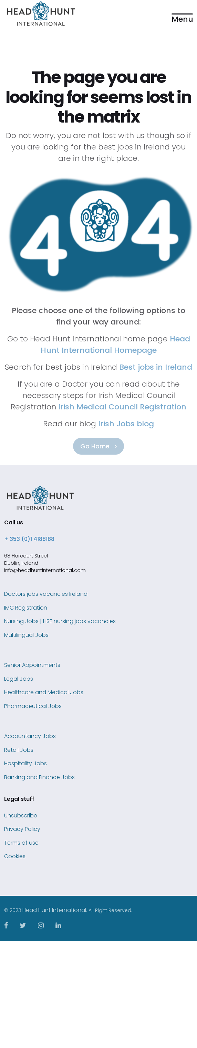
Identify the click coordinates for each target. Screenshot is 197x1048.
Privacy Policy (22, 829)
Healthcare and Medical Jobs (43, 692)
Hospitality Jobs (25, 763)
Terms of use (21, 843)
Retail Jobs (18, 750)
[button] (182, 13)
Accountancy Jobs (30, 736)
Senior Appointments (32, 665)
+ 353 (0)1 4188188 (29, 539)
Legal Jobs (18, 679)
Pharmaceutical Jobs (33, 706)
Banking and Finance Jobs (39, 777)
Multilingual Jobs (26, 635)
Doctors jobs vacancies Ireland (45, 594)
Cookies (14, 856)
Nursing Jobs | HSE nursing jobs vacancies (60, 621)
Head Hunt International (54, 910)
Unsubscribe (20, 815)
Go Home (98, 446)
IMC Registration (25, 608)
